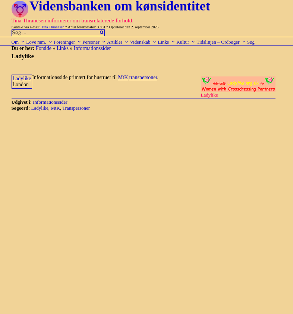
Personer (94, 42)
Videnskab (143, 42)
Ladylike (22, 78)
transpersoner (143, 77)
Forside (43, 48)
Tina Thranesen (52, 27)
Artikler (118, 42)
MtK (123, 77)
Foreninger (67, 42)
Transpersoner (76, 108)
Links (166, 42)
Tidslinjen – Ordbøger (221, 42)
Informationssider (92, 48)
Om (18, 42)
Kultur (185, 42)
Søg (251, 42)
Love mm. (39, 42)
